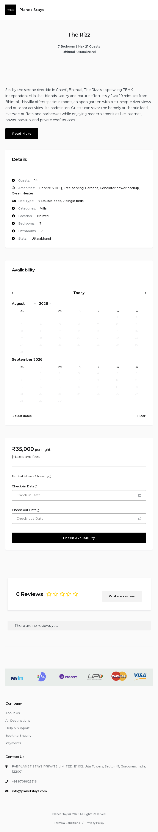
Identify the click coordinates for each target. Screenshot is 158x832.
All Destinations (17, 721)
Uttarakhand (41, 238)
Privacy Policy (95, 822)
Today (78, 293)
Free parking (74, 188)
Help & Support (17, 728)
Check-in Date (24, 486)
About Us (12, 713)
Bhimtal (43, 216)
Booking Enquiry (18, 736)
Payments (13, 743)
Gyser (16, 193)
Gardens (91, 188)
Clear (141, 416)
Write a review (122, 596)
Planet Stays (32, 10)
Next (126, 293)
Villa (43, 208)
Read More (21, 134)
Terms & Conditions (67, 822)
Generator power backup (119, 188)
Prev (32, 293)
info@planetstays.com (29, 791)
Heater (27, 193)
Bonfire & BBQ (50, 188)
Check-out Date (25, 510)
